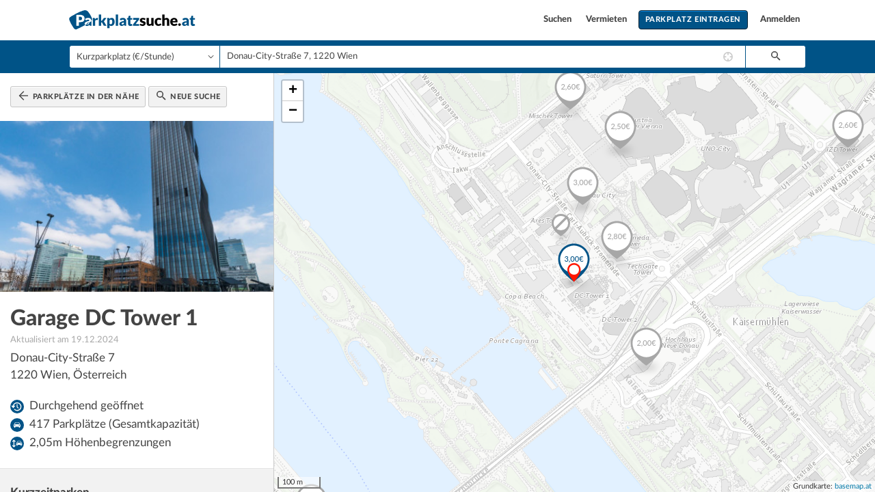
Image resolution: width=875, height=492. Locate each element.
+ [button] (292, 91)
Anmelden (780, 19)
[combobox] (482, 56)
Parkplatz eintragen (693, 19)
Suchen (558, 19)
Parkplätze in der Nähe (78, 95)
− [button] (292, 111)
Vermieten (607, 19)
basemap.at (853, 486)
